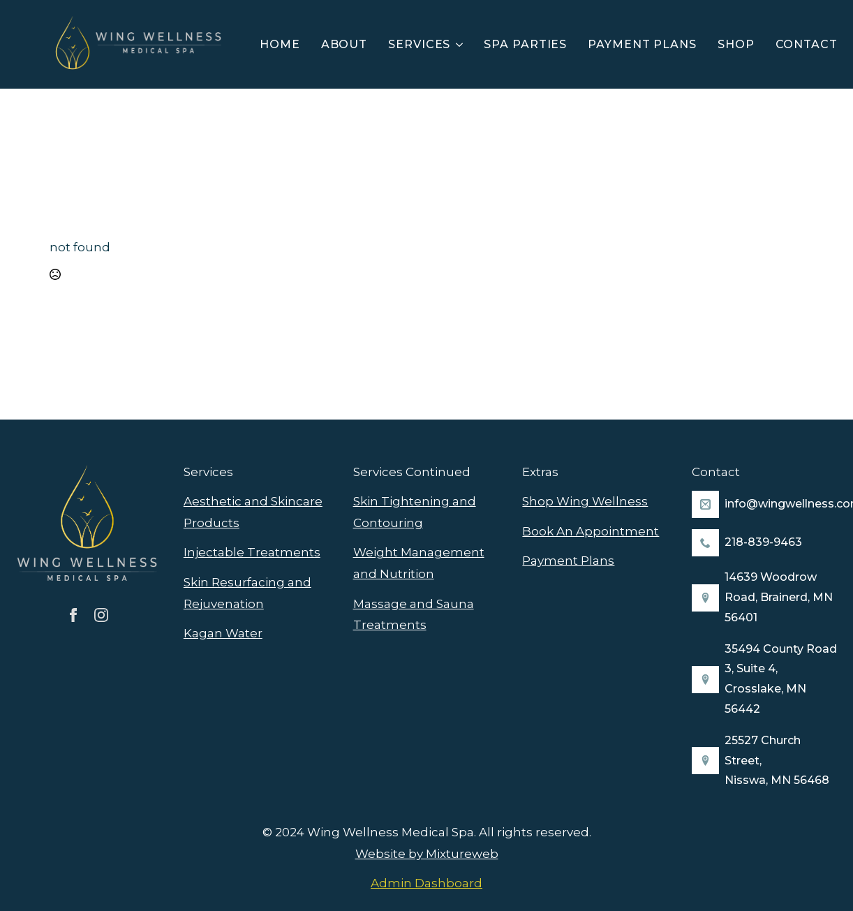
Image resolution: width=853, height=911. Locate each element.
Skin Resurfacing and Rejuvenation (247, 593)
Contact (807, 44)
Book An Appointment (590, 531)
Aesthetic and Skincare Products (253, 512)
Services (419, 44)
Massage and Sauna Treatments (413, 614)
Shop (736, 44)
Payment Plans (642, 44)
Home (280, 44)
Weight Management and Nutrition (418, 563)
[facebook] (73, 615)
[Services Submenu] (461, 45)
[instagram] (101, 615)
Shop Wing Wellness (585, 501)
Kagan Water (223, 633)
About (344, 44)
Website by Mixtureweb (426, 854)
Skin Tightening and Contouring (414, 512)
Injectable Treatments (252, 552)
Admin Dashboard (426, 883)
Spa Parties (525, 44)
